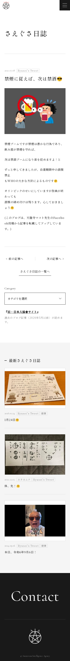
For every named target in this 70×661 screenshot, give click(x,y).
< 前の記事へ (14, 259)
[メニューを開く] (65, 5)
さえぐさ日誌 (25, 33)
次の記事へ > (55, 259)
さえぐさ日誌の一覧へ (35, 271)
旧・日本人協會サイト (22, 312)
